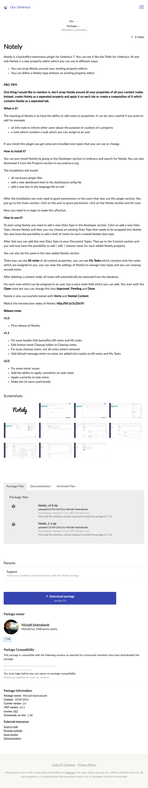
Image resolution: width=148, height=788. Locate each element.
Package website (13, 730)
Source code (11, 726)
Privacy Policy (87, 764)
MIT (15, 711)
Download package (60, 598)
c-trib (7, 639)
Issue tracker (11, 734)
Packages (72, 26)
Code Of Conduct (63, 764)
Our (71, 21)
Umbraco (70, 772)
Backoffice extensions (74, 30)
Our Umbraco (20, 7)
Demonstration (12, 738)
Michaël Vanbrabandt (35, 624)
